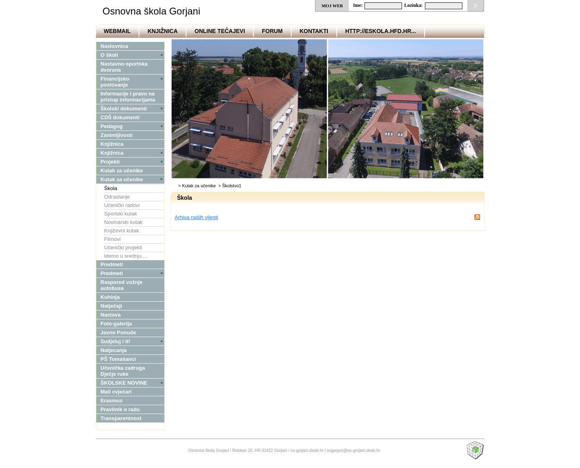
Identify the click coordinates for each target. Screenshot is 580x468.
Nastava (111, 315)
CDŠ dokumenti (120, 117)
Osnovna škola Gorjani (152, 11)
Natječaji (111, 306)
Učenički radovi (122, 205)
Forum (272, 31)
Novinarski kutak (123, 222)
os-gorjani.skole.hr (306, 450)
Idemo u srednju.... (126, 256)
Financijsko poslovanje (115, 82)
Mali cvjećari (116, 392)
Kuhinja (110, 297)
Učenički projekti (123, 247)
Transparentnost (121, 418)
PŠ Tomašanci (118, 359)
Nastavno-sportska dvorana (124, 67)
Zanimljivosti (117, 135)
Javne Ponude (118, 332)
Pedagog (112, 126)
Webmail (117, 31)
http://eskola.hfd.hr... (380, 31)
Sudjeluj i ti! (115, 341)
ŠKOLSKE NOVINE (124, 383)
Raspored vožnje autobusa (122, 285)
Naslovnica (114, 46)
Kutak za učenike (122, 171)
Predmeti (112, 264)
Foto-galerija (116, 324)
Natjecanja (114, 350)
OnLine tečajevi (220, 31)
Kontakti (314, 31)
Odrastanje (117, 197)
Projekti (110, 162)
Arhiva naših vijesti (196, 217)
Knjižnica (162, 31)
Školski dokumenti (124, 109)
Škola (111, 188)
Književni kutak (121, 231)
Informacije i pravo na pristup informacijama (128, 97)
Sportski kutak (120, 214)
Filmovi (112, 239)
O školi (109, 55)
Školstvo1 (231, 185)
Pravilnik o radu (120, 409)
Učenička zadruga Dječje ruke (123, 371)
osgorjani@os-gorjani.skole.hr (353, 450)
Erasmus (112, 401)
